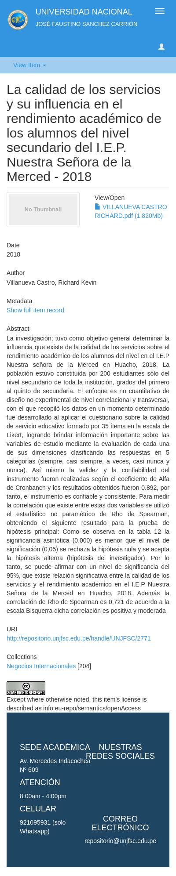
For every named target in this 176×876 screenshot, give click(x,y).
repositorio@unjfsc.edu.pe (120, 840)
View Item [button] (29, 65)
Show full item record (35, 310)
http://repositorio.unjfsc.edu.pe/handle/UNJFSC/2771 (79, 638)
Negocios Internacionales (41, 666)
